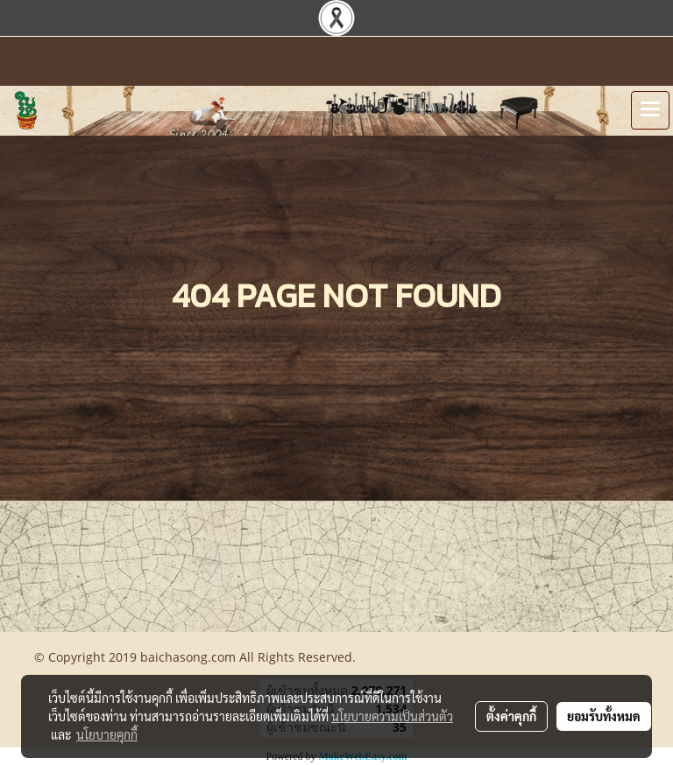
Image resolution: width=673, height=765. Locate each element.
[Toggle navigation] (650, 110)
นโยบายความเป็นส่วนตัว (392, 716)
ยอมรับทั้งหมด (604, 716)
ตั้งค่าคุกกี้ (511, 716)
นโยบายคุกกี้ (107, 734)
